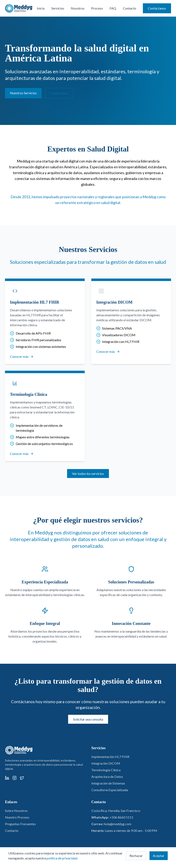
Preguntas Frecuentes (20, 824)
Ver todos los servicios (88, 473)
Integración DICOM (105, 763)
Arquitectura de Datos (107, 776)
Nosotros (77, 8)
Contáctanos (157, 8)
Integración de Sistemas (108, 783)
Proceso (97, 8)
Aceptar (158, 856)
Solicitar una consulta (88, 719)
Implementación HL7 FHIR (110, 757)
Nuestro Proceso (17, 817)
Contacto (129, 8)
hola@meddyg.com (117, 824)
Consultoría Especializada (109, 790)
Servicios (57, 8)
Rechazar (136, 856)
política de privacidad (62, 858)
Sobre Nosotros (16, 811)
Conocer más (22, 356)
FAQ (113, 8)
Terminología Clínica (106, 770)
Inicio (41, 8)
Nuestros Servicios (23, 93)
